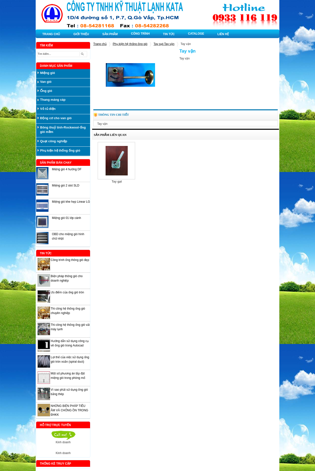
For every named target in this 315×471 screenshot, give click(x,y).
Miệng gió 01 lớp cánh (66, 218)
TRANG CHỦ (51, 34)
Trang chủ (100, 44)
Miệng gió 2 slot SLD (65, 185)
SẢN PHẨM (110, 34)
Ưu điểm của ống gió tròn (67, 292)
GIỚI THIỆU (81, 34)
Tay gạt (117, 181)
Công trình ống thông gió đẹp (70, 260)
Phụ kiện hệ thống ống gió (130, 44)
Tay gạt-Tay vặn (164, 44)
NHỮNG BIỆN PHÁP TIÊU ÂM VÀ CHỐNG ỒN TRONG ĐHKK (69, 410)
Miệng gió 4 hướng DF (66, 169)
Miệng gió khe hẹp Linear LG (71, 201)
